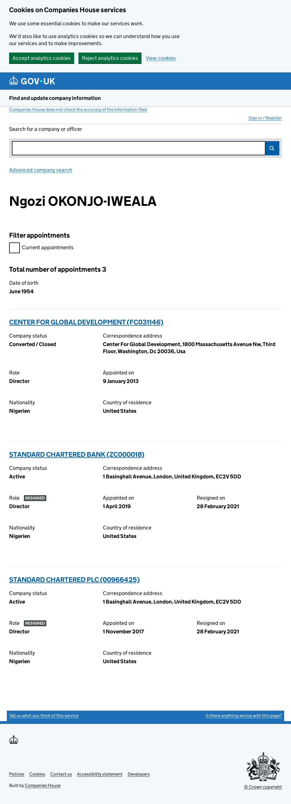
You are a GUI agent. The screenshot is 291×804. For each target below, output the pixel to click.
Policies (16, 774)
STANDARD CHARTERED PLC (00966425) (74, 579)
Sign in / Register (265, 118)
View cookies (161, 58)
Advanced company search (40, 170)
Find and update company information (55, 98)
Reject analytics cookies (110, 58)
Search (272, 148)
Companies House (43, 785)
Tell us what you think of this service (43, 715)
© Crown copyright (263, 787)
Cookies (37, 774)
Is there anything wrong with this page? (244, 715)
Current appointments (41, 248)
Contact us (61, 774)
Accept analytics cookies (42, 58)
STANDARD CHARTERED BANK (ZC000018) (76, 454)
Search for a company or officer (45, 129)
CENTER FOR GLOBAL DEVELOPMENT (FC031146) (86, 322)
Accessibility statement (99, 774)
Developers (139, 774)
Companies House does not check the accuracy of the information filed (78, 109)
